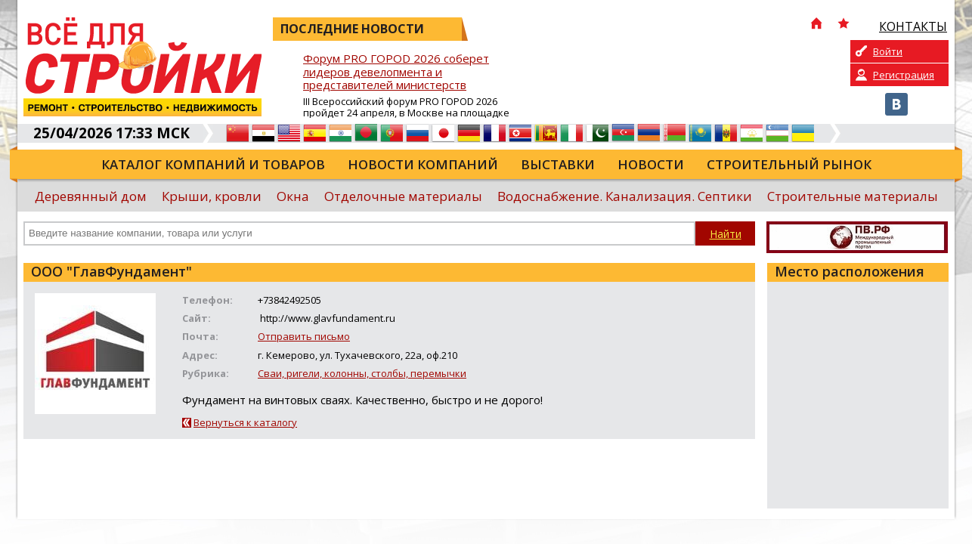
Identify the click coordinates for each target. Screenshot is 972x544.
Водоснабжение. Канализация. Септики (624, 196)
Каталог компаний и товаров (213, 164)
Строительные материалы (852, 196)
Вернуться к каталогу (245, 422)
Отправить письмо (304, 336)
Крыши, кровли (212, 196)
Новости (651, 164)
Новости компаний (423, 164)
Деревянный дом (91, 196)
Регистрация (903, 75)
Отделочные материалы (403, 196)
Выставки (558, 164)
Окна (293, 196)
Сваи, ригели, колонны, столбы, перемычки (362, 373)
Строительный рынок (789, 164)
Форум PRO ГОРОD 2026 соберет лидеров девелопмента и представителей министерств (396, 72)
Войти (887, 51)
